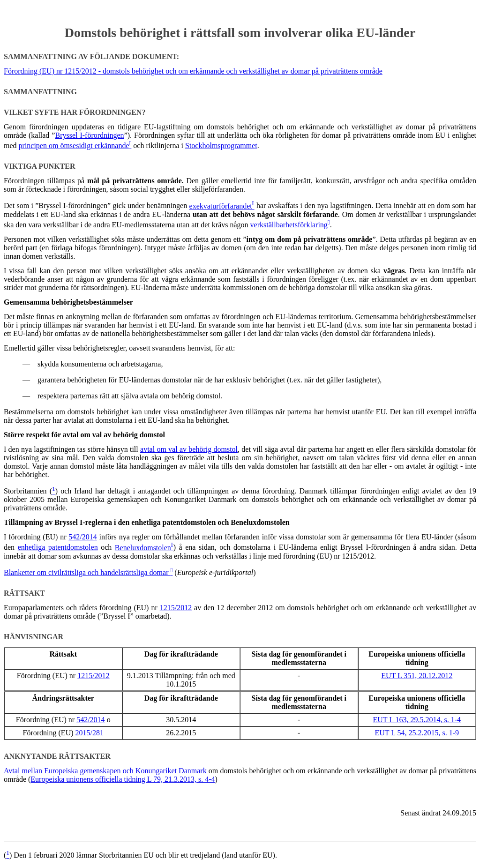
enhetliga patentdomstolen (58, 548)
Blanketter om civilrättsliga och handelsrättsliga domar (87, 572)
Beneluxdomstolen (143, 548)
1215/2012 (176, 608)
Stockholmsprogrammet (221, 145)
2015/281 (89, 733)
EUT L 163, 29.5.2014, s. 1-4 (417, 720)
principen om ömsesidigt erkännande (74, 145)
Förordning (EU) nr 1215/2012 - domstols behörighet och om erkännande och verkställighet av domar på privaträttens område (193, 71)
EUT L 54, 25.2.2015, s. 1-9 (417, 733)
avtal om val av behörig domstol (189, 449)
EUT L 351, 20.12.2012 (416, 676)
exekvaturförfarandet (220, 206)
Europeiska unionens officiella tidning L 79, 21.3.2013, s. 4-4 (122, 779)
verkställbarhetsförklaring (289, 225)
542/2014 (82, 537)
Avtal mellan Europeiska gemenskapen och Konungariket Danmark (105, 771)
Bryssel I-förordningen (89, 135)
